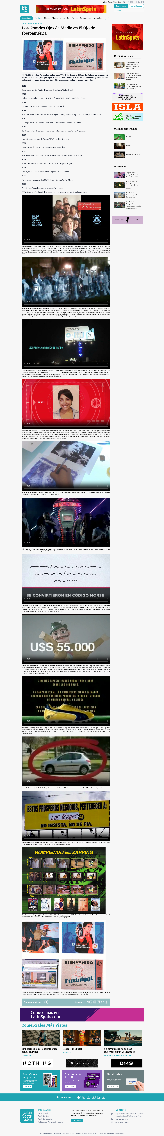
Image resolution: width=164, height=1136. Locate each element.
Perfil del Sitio (43, 1116)
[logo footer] (27, 1116)
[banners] (71, 9)
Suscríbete (26, 18)
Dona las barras (28, 90)
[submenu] (107, 18)
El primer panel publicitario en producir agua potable (43, 114)
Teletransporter (28, 131)
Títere (24, 164)
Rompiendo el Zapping (31, 180)
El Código (25, 123)
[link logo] (24, 9)
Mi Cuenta (136, 6)
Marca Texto (27, 155)
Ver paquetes (70, 1086)
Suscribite (28, 1086)
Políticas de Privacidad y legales (50, 1122)
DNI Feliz (25, 106)
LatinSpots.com (59, 1133)
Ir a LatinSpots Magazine (111, 2)
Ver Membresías (113, 1086)
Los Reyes (26, 172)
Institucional (43, 1113)
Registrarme (121, 6)
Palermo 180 (27, 147)
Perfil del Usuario (45, 1119)
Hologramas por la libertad (32, 98)
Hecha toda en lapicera (31, 139)
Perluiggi (25, 188)
